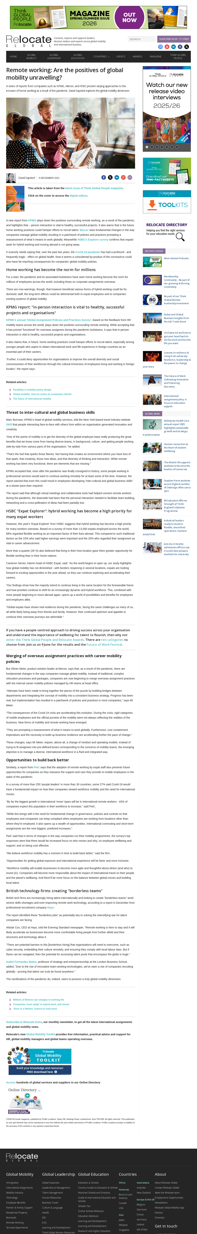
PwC (37, 767)
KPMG (32, 220)
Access (11, 1082)
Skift (9, 424)
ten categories (112, 640)
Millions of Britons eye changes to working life (38, 999)
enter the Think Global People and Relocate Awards (45, 640)
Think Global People (178, 56)
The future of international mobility (32, 398)
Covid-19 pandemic (87, 252)
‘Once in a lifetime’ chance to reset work (35, 1008)
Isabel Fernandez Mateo (21, 961)
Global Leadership (54, 56)
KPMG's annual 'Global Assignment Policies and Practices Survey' (48, 319)
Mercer (84, 230)
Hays (50, 907)
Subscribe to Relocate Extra (24, 1022)
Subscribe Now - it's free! (174, 39)
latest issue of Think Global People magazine (94, 188)
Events (121, 56)
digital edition (78, 195)
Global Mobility (31, 56)
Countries (100, 56)
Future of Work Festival (104, 644)
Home (13, 56)
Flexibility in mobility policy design (32, 389)
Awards (137, 56)
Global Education (77, 56)
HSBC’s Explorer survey (93, 239)
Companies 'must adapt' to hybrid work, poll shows (41, 1004)
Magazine (155, 56)
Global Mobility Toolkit (40, 1034)
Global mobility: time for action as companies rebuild (42, 394)
